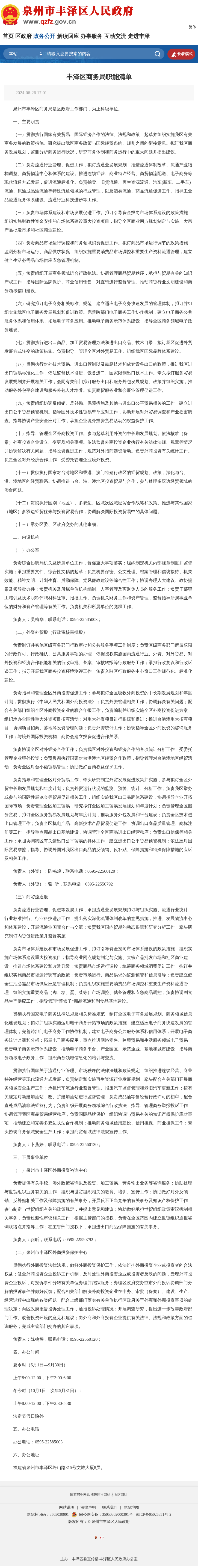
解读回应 (68, 36)
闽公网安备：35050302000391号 (102, 1514)
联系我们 (109, 1507)
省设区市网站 (100, 1495)
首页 (8, 36)
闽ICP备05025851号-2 (153, 1514)
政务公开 (44, 36)
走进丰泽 (139, 36)
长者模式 (181, 54)
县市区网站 (119, 1495)
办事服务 (91, 36)
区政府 (23, 36)
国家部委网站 (80, 1495)
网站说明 (66, 1507)
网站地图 (131, 1507)
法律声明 (88, 1507)
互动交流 (115, 36)
